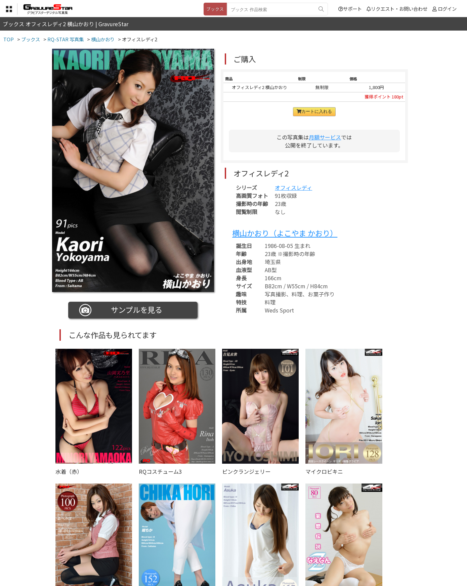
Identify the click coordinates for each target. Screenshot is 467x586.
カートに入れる (314, 111)
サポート (350, 8)
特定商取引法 (188, 552)
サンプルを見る (121, 310)
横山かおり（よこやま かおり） (284, 232)
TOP (134, 552)
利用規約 (156, 552)
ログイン (447, 8)
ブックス (215, 9)
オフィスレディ (293, 187)
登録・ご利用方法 (228, 552)
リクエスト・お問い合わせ (397, 8)
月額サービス (325, 137)
